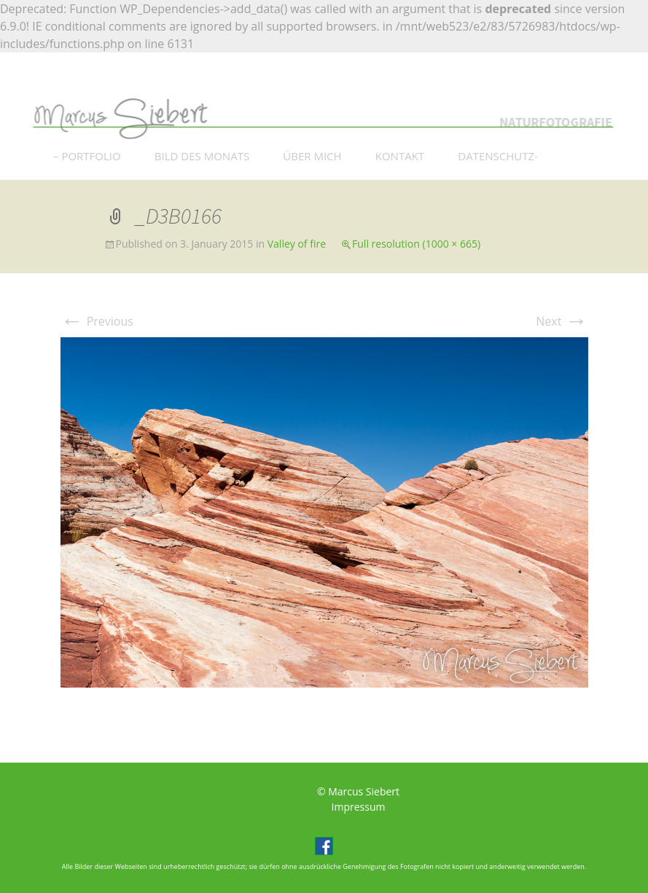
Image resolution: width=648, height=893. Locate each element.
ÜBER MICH (312, 156)
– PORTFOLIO (87, 156)
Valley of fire (297, 244)
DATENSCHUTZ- (498, 156)
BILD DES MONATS (202, 156)
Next (562, 321)
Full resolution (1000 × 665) (416, 244)
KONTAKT (399, 156)
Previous (96, 321)
